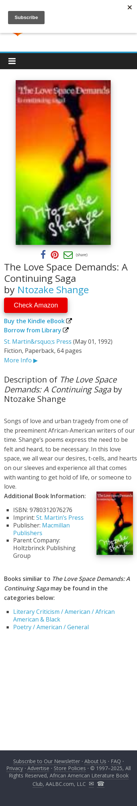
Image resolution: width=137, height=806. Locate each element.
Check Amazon (36, 305)
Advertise (38, 768)
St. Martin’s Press (60, 518)
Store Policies (70, 768)
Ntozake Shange (53, 289)
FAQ (116, 761)
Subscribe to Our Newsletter (46, 761)
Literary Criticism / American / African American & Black (64, 615)
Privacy (14, 768)
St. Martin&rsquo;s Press (38, 341)
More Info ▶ (21, 360)
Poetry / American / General (51, 627)
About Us (95, 761)
